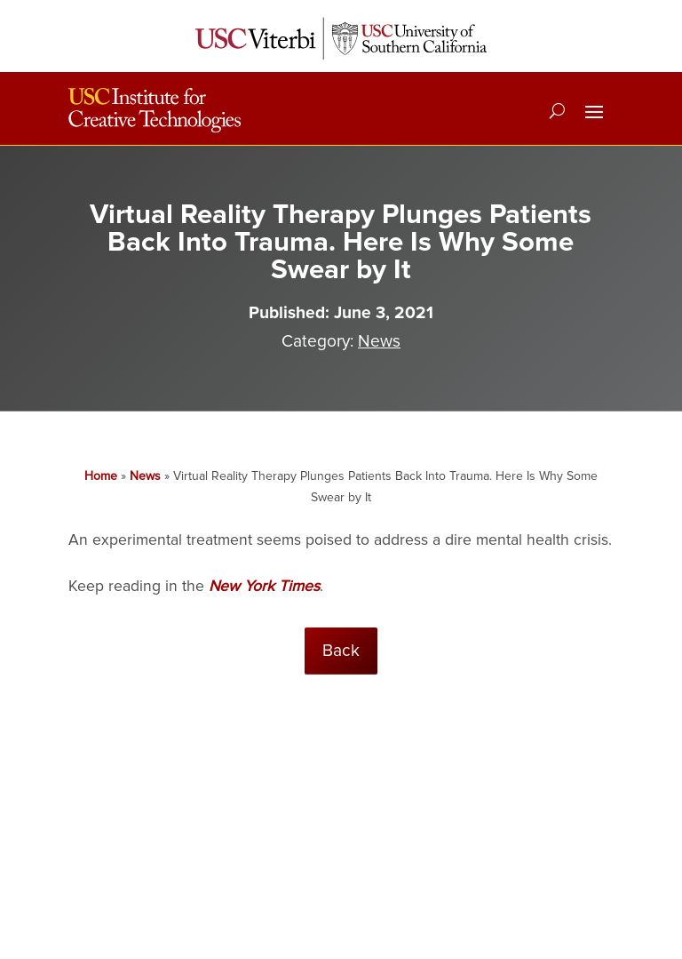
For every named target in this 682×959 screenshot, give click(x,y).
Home (100, 475)
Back (341, 650)
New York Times (264, 586)
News (379, 341)
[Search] (557, 110)
